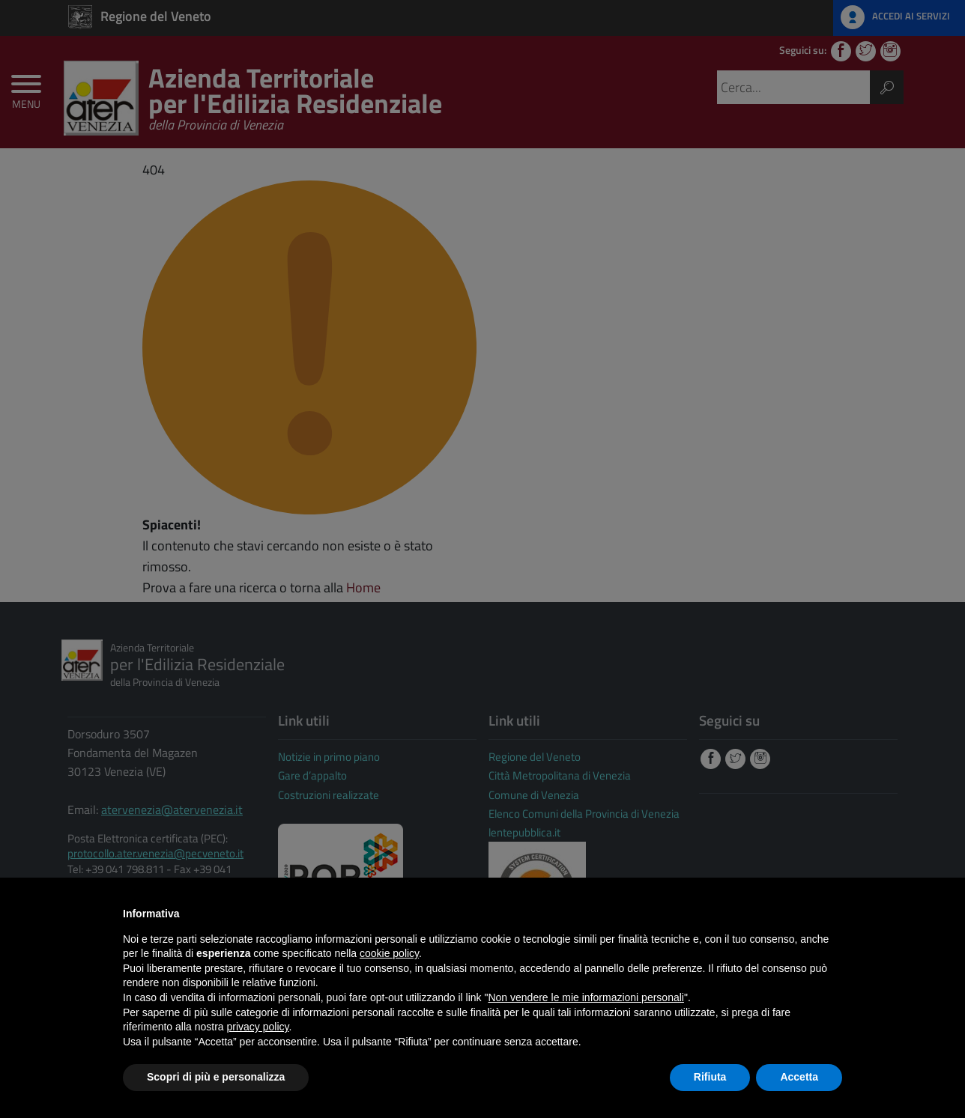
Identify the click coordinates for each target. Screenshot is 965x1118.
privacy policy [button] (258, 1027)
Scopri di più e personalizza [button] (216, 1077)
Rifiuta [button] (710, 1077)
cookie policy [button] (389, 953)
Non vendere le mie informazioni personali (585, 997)
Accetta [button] (799, 1077)
